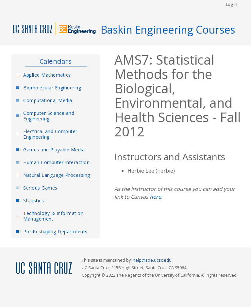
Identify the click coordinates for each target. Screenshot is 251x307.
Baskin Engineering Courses (168, 30)
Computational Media (47, 100)
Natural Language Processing (56, 175)
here (155, 196)
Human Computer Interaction (56, 162)
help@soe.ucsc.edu (152, 260)
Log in (231, 4)
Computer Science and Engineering (48, 116)
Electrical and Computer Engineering (50, 134)
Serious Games (40, 188)
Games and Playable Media (54, 149)
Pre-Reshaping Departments (55, 231)
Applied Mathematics (47, 75)
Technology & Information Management (53, 216)
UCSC (44, 268)
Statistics (33, 200)
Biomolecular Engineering (52, 87)
